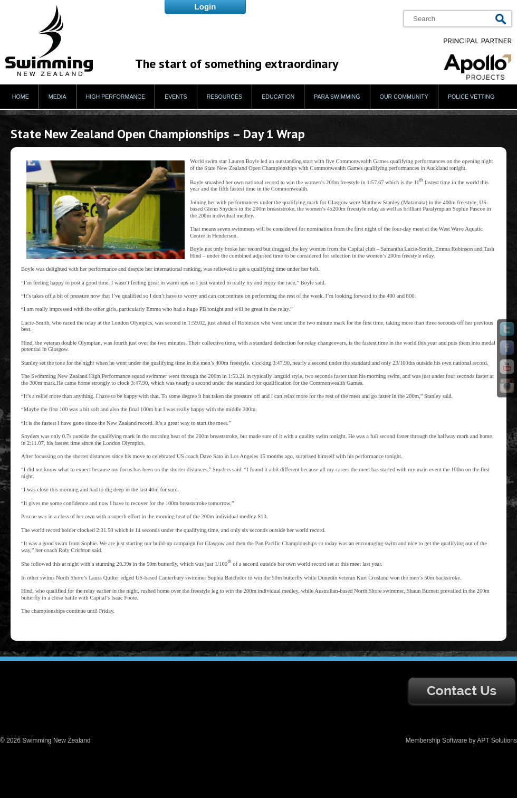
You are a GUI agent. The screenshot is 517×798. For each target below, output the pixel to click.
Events (176, 96)
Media (57, 96)
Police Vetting (471, 96)
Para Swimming (337, 96)
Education (278, 96)
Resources (225, 96)
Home (20, 96)
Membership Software (436, 740)
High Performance (116, 96)
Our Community (404, 96)
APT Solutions (497, 740)
